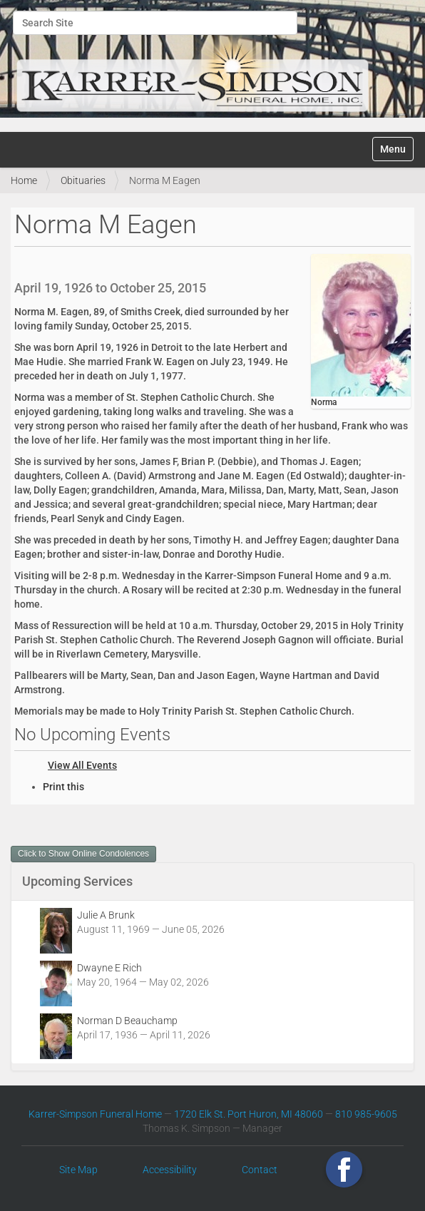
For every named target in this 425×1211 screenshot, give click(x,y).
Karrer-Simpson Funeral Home (95, 1114)
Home (24, 180)
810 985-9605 (366, 1114)
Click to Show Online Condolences (83, 854)
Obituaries (83, 180)
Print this (63, 786)
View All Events (82, 765)
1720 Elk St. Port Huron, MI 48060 (248, 1114)
